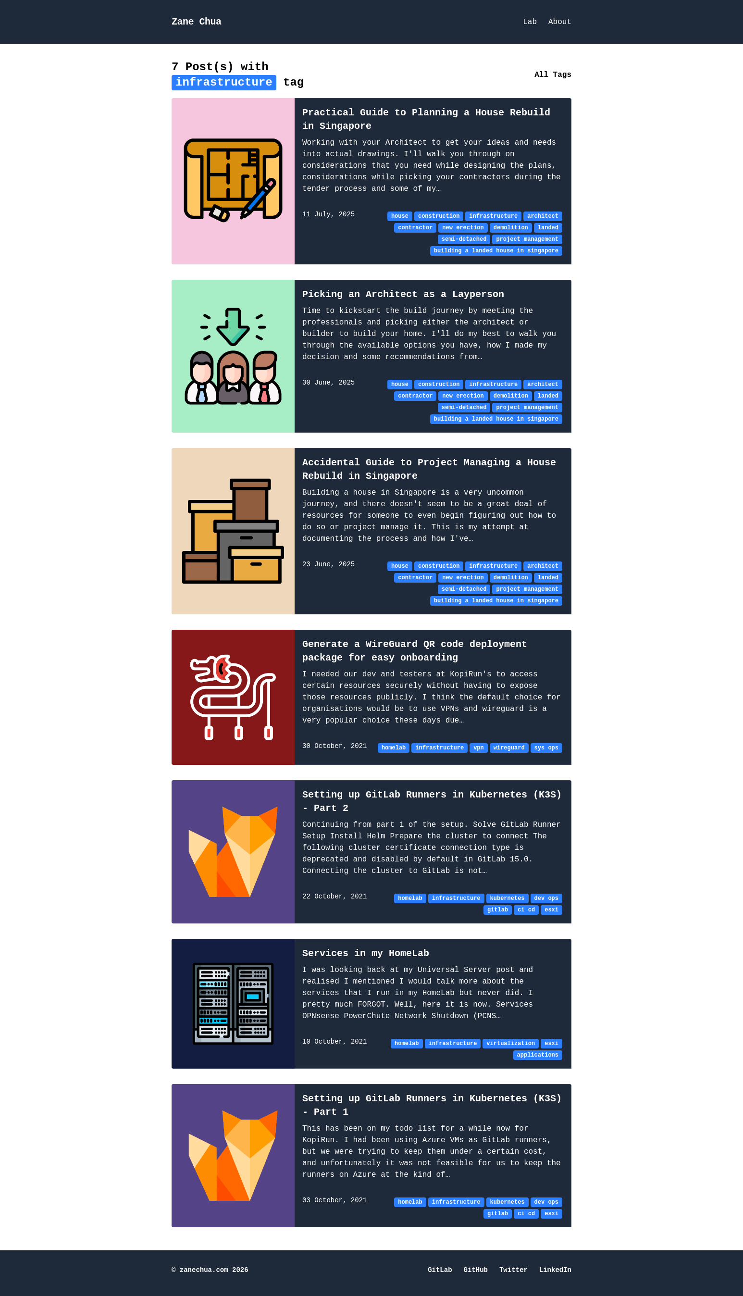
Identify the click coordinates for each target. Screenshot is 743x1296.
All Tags (552, 75)
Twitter (513, 1270)
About (559, 22)
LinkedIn (555, 1270)
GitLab (440, 1270)
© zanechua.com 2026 (210, 1270)
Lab (530, 22)
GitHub (476, 1270)
